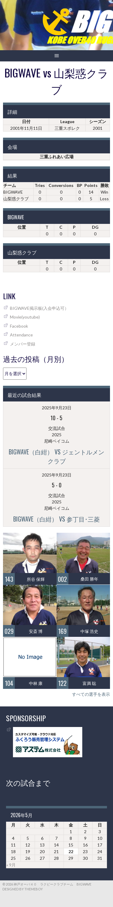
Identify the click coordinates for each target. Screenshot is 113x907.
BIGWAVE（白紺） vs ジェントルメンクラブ (56, 456)
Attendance (21, 334)
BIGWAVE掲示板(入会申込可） (39, 308)
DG (95, 227)
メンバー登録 (22, 343)
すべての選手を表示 (91, 694)
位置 (21, 227)
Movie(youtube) (25, 316)
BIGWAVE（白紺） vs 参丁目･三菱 (56, 518)
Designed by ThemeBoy (22, 889)
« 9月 (11, 864)
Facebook (19, 326)
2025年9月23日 (56, 407)
